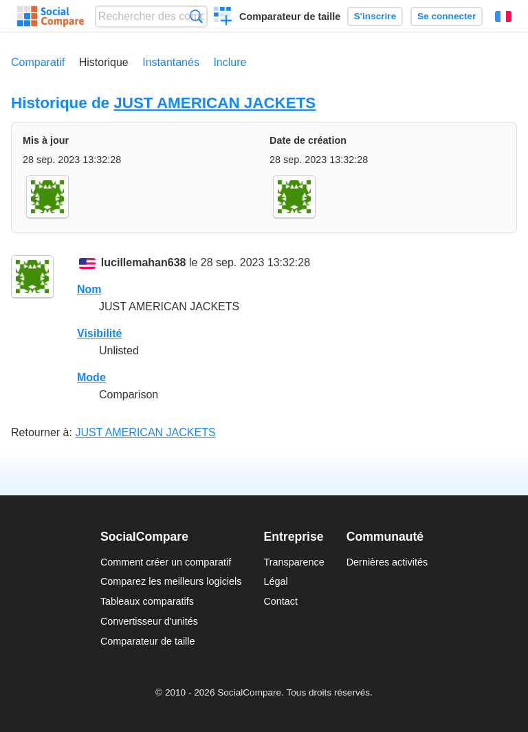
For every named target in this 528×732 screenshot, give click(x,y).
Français (503, 16)
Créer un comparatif (223, 17)
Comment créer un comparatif (165, 562)
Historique (104, 62)
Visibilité (99, 333)
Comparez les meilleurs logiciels (171, 581)
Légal (275, 581)
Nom (89, 289)
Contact (280, 601)
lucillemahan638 (143, 262)
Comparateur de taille (289, 16)
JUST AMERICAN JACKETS (214, 102)
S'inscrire (375, 16)
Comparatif (38, 62)
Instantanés (170, 62)
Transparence (293, 562)
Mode (91, 377)
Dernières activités (387, 562)
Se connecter (446, 16)
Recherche (196, 16)
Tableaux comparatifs (147, 601)
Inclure (229, 62)
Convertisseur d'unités (149, 621)
